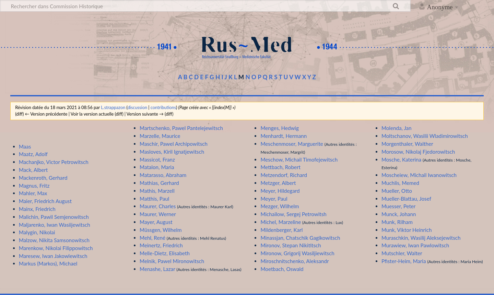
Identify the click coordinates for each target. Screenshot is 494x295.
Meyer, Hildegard (279, 191)
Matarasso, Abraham (163, 175)
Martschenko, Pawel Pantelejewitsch (181, 128)
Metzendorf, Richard (283, 175)
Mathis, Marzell (157, 191)
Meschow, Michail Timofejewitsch (299, 159)
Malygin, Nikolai (37, 232)
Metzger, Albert (278, 183)
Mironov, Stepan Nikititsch (290, 245)
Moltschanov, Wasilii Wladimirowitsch (424, 136)
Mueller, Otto (396, 191)
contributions (163, 107)
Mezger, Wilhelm (279, 206)
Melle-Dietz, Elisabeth (165, 253)
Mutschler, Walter (401, 253)
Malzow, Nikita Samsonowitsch (54, 240)
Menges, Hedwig (279, 128)
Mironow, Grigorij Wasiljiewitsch (297, 253)
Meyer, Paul (273, 199)
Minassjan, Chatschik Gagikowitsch (300, 238)
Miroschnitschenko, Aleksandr (294, 261)
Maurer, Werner (158, 214)
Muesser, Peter (398, 206)
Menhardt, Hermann (283, 136)
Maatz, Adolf (33, 154)
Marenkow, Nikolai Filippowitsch (56, 248)
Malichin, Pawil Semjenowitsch (54, 217)
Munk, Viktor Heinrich (406, 230)
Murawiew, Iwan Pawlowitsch (415, 245)
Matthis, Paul (154, 199)
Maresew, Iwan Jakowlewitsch (53, 256)
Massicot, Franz (157, 159)
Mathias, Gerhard (159, 183)
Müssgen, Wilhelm (160, 230)
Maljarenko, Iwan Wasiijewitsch (54, 225)
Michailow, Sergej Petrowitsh (293, 214)
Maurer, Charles (158, 206)
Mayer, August (156, 222)
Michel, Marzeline (280, 222)
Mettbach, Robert (280, 167)
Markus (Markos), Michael (48, 263)
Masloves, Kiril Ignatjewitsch (172, 152)
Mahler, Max (33, 193)
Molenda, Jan (396, 128)
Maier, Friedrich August (45, 201)
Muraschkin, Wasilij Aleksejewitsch (421, 238)
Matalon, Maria (157, 167)
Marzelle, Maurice (160, 136)
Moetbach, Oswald (281, 269)
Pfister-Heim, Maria (403, 261)
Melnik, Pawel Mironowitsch (172, 261)
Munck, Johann (398, 214)
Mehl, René (152, 238)
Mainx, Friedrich (37, 209)
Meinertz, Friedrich (161, 245)
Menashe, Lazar (157, 269)
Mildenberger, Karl (281, 230)
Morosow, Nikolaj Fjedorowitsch (418, 152)
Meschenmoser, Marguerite (291, 144)
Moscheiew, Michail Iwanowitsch (419, 175)
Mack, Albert (33, 170)
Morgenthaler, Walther (407, 144)
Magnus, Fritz (34, 185)
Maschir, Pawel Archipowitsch (174, 144)
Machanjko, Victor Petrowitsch (54, 162)
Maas (25, 146)
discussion (137, 107)
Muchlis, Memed (400, 183)
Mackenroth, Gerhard (43, 178)
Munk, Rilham (397, 222)
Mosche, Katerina (401, 159)
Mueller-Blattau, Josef (406, 199)
